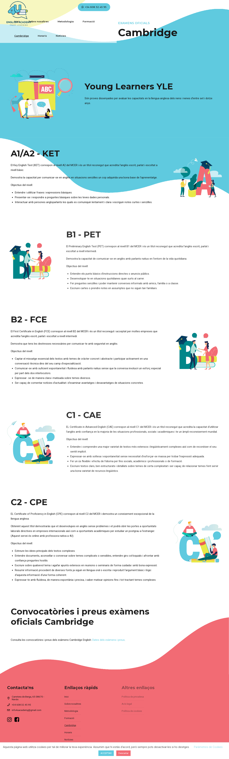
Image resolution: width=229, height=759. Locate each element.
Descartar (123, 753)
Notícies (173, 7)
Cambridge (134, 7)
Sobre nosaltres (62, 7)
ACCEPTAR (106, 753)
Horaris (154, 7)
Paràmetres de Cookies (208, 747)
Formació (112, 7)
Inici (40, 7)
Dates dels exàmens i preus (108, 644)
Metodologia (89, 7)
